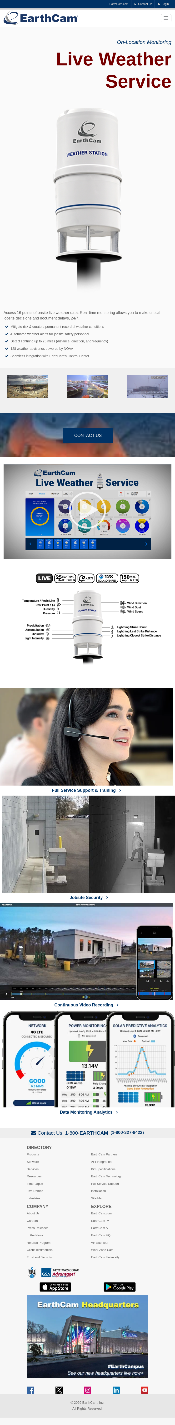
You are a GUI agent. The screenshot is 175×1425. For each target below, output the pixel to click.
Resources (34, 1176)
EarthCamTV (100, 1221)
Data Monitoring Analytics (88, 1062)
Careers (32, 1221)
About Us (33, 1213)
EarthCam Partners (104, 1154)
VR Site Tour (100, 1242)
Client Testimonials (40, 1250)
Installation (98, 1191)
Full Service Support (105, 1184)
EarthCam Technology (106, 1176)
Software (33, 1162)
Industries (33, 1198)
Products (33, 1154)
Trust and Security (39, 1257)
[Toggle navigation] (166, 18)
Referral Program (39, 1242)
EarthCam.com (119, 4)
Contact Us (143, 4)
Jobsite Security (88, 848)
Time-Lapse (35, 1184)
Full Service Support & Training (86, 740)
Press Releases (38, 1228)
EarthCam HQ (101, 1235)
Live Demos (35, 1191)
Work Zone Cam (102, 1250)
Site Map (97, 1198)
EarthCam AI (100, 1228)
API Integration (101, 1162)
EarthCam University (105, 1257)
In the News (35, 1235)
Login (163, 4)
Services (33, 1169)
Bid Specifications (103, 1169)
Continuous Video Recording (86, 955)
